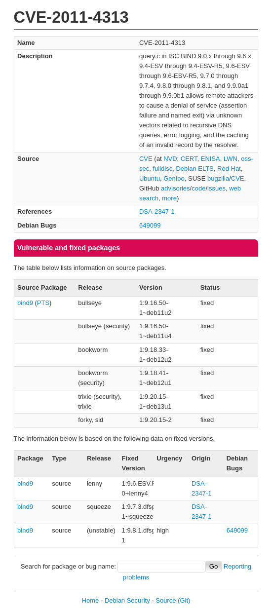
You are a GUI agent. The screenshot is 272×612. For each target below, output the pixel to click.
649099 (149, 225)
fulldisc (162, 168)
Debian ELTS (194, 168)
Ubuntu (149, 178)
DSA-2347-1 (157, 211)
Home (90, 600)
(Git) (184, 600)
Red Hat (229, 168)
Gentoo (174, 178)
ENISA (210, 158)
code (198, 188)
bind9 (25, 302)
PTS (43, 302)
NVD (170, 158)
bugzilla (218, 178)
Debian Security (127, 600)
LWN (230, 158)
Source (165, 600)
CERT (189, 158)
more (169, 198)
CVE (146, 158)
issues (216, 188)
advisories (175, 188)
